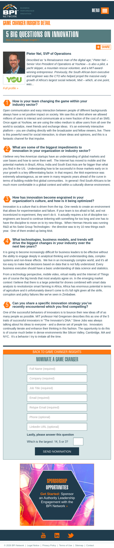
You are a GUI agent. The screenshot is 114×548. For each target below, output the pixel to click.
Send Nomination (57, 451)
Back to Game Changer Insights (57, 352)
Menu (100, 10)
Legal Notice (33, 545)
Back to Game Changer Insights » (22, 40)
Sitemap (79, 545)
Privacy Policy (49, 545)
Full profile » (10, 88)
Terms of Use (65, 545)
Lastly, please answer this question (50, 434)
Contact (90, 545)
